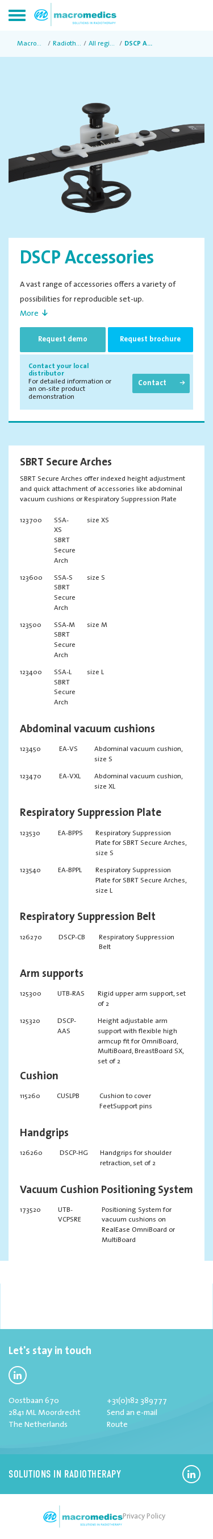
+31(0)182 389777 (137, 1401)
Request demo (62, 339)
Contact (152, 383)
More (29, 313)
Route (117, 1425)
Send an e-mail (132, 1413)
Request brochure (150, 339)
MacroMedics (31, 43)
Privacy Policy (144, 1516)
